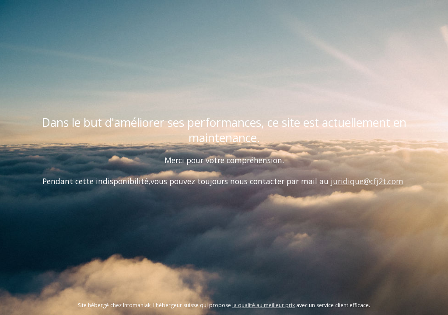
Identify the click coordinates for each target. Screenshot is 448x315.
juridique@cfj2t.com (367, 181)
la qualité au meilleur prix (263, 305)
